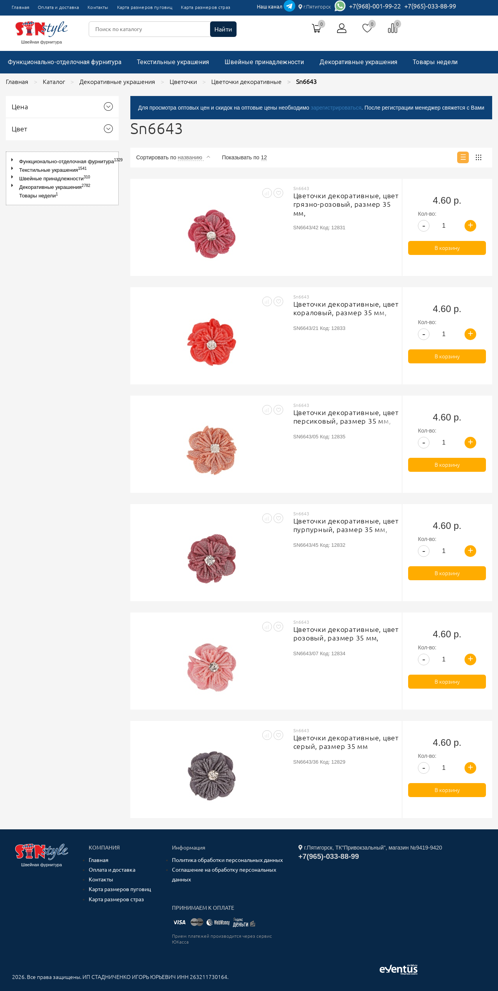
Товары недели (435, 62)
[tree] (62, 178)
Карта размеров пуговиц (145, 7)
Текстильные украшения (173, 62)
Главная (20, 7)
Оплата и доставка (58, 7)
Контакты (98, 7)
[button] (13, 159)
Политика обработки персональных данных (227, 860)
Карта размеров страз (205, 7)
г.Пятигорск (314, 6)
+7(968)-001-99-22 (375, 6)
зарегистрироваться (336, 108)
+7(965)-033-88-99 (430, 6)
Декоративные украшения (358, 62)
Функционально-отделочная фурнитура (64, 62)
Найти (223, 29)
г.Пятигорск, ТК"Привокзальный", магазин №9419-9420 (370, 847)
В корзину (447, 248)
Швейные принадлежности (264, 62)
